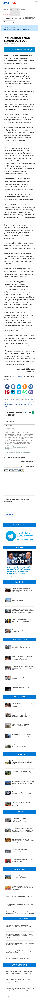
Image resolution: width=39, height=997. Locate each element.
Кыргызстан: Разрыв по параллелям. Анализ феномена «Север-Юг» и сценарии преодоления (20, 888)
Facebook (26, 18)
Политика (12, 27)
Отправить (9, 514)
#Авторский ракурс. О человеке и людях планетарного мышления (17, 934)
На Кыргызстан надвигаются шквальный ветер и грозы (20, 745)
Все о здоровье (19, 12)
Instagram (31, 18)
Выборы (5, 9)
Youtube (28, 18)
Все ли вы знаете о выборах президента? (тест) (19, 994)
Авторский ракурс (14, 9)
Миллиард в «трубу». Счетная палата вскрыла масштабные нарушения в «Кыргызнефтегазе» (22, 647)
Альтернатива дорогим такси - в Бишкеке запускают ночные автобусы (22, 772)
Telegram (34, 18)
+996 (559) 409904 (10, 415)
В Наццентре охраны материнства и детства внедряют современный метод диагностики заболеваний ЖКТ (18, 981)
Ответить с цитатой (20, 447)
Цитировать (9, 449)
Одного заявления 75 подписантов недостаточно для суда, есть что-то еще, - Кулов (22, 590)
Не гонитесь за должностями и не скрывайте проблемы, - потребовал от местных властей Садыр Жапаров (23, 611)
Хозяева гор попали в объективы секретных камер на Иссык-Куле (21, 735)
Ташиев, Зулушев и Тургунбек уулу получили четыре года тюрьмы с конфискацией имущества (22, 658)
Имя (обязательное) (27, 461)
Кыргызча (6, 14)
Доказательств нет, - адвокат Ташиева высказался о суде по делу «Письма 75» (23, 668)
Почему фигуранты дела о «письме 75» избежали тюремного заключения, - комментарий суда (23, 705)
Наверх (32, 519)
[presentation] (19, 507)
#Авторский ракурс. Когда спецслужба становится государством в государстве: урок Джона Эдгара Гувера (20, 911)
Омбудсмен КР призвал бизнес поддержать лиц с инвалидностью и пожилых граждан (20, 790)
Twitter (23, 18)
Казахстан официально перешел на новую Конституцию (22, 599)
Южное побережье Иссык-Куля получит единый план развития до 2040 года (19, 782)
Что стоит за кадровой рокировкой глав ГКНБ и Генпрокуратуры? (21, 620)
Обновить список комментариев (19, 452)
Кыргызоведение (8, 12)
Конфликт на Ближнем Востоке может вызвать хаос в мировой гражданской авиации (19, 872)
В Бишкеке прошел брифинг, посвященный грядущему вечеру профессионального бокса (21, 715)
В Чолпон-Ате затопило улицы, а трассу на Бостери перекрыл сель (21, 688)
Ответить (8, 447)
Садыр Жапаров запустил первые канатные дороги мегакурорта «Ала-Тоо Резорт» (22, 762)
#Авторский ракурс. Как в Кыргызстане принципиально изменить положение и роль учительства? (18, 902)
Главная (6, 27)
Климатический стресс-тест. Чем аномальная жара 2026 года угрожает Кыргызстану (19, 865)
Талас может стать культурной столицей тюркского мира (20, 724)
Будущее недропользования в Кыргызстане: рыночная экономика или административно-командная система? (18, 828)
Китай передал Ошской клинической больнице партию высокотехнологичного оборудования (19, 948)
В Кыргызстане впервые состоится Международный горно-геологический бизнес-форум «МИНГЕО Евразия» (19, 819)
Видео (23, 9)
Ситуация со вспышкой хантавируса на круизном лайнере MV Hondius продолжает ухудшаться (20, 964)
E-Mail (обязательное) (27, 466)
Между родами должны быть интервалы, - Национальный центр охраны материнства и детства (18, 956)
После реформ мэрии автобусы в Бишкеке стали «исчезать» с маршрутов (20, 797)
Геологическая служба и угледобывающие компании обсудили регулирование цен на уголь (19, 811)
